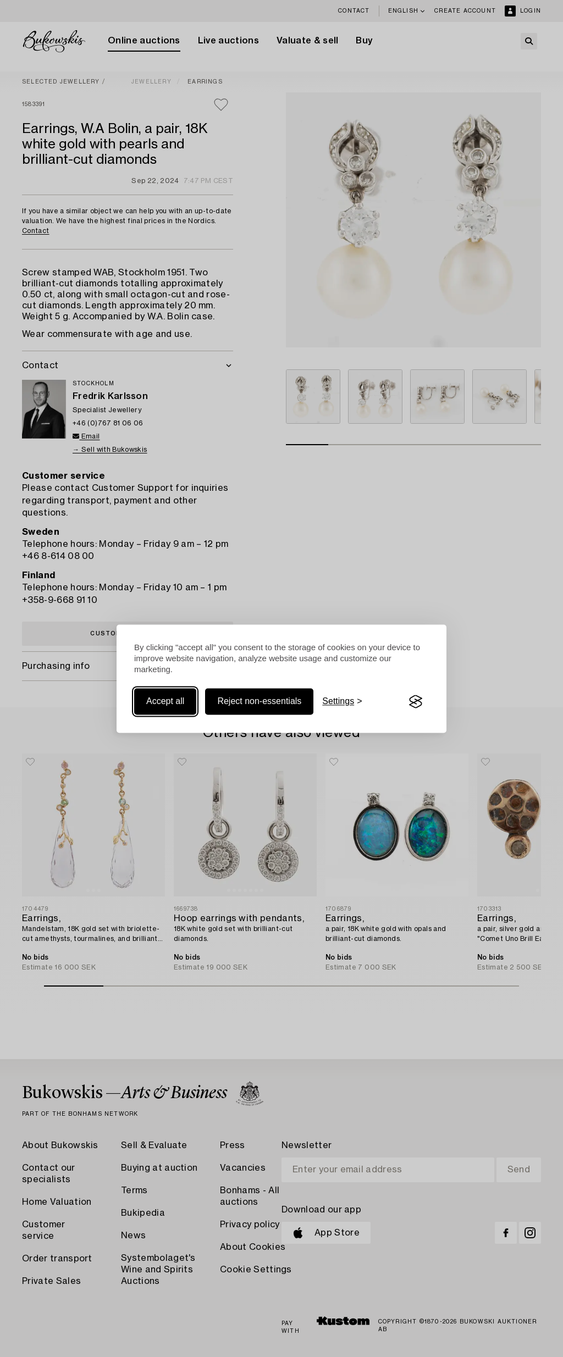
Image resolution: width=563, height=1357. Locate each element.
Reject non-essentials (259, 701)
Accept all (165, 701)
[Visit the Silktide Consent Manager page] (415, 702)
